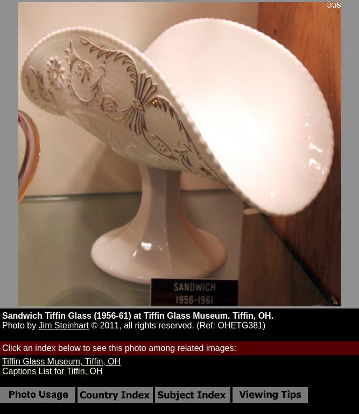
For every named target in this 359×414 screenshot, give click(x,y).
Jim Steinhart (64, 325)
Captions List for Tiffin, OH (52, 371)
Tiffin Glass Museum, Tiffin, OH (61, 361)
